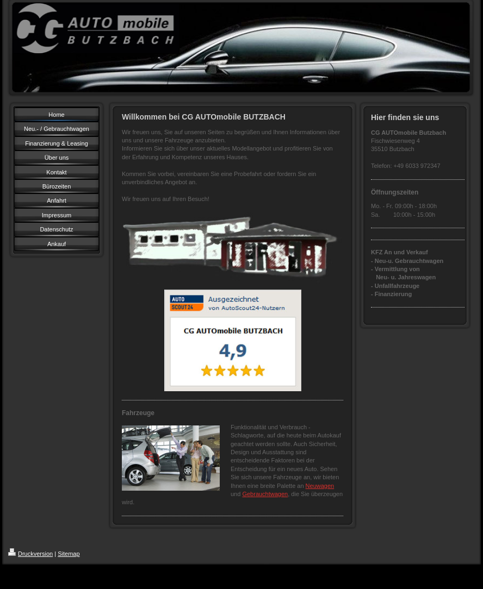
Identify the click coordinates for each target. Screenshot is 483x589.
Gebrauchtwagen (265, 494)
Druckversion (30, 553)
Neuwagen (320, 486)
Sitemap (68, 553)
